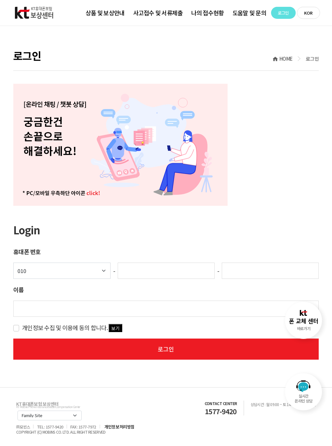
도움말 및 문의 (249, 12)
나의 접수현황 (207, 12)
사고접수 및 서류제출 (158, 12)
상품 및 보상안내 (105, 12)
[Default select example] (62, 271)
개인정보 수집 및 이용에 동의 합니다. (72, 327)
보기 (115, 328)
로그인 (283, 13)
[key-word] (166, 309)
